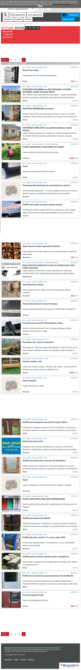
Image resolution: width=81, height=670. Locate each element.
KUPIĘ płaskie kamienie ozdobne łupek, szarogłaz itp (46, 557)
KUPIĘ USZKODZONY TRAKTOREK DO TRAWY (43, 147)
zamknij (40, 6)
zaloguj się (73, 15)
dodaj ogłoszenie (17, 15)
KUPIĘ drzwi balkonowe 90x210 (36, 518)
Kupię (25, 166)
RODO (16, 660)
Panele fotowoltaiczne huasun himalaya (40, 304)
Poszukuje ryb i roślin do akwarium (38, 342)
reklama (27, 19)
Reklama (31, 660)
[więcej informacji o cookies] (61, 4)
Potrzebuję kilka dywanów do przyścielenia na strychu (46, 185)
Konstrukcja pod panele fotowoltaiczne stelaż (43, 323)
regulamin (8, 19)
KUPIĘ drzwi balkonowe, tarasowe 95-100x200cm (44, 461)
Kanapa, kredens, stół (32, 361)
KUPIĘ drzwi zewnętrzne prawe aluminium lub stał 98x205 (48, 576)
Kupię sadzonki (29, 381)
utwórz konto (68, 19)
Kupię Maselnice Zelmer (33, 285)
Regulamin (8, 660)
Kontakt (23, 660)
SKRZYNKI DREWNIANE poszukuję (38, 109)
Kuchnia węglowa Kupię (33, 595)
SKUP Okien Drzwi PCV (33, 441)
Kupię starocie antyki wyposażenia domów (41, 246)
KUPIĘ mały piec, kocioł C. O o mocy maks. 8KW (44, 537)
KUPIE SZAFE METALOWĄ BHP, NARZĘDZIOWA (44, 499)
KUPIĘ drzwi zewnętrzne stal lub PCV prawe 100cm (45, 422)
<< (3, 60)
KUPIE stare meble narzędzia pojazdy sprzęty (42, 205)
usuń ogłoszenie (35, 15)
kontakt (18, 19)
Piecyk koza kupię (30, 70)
